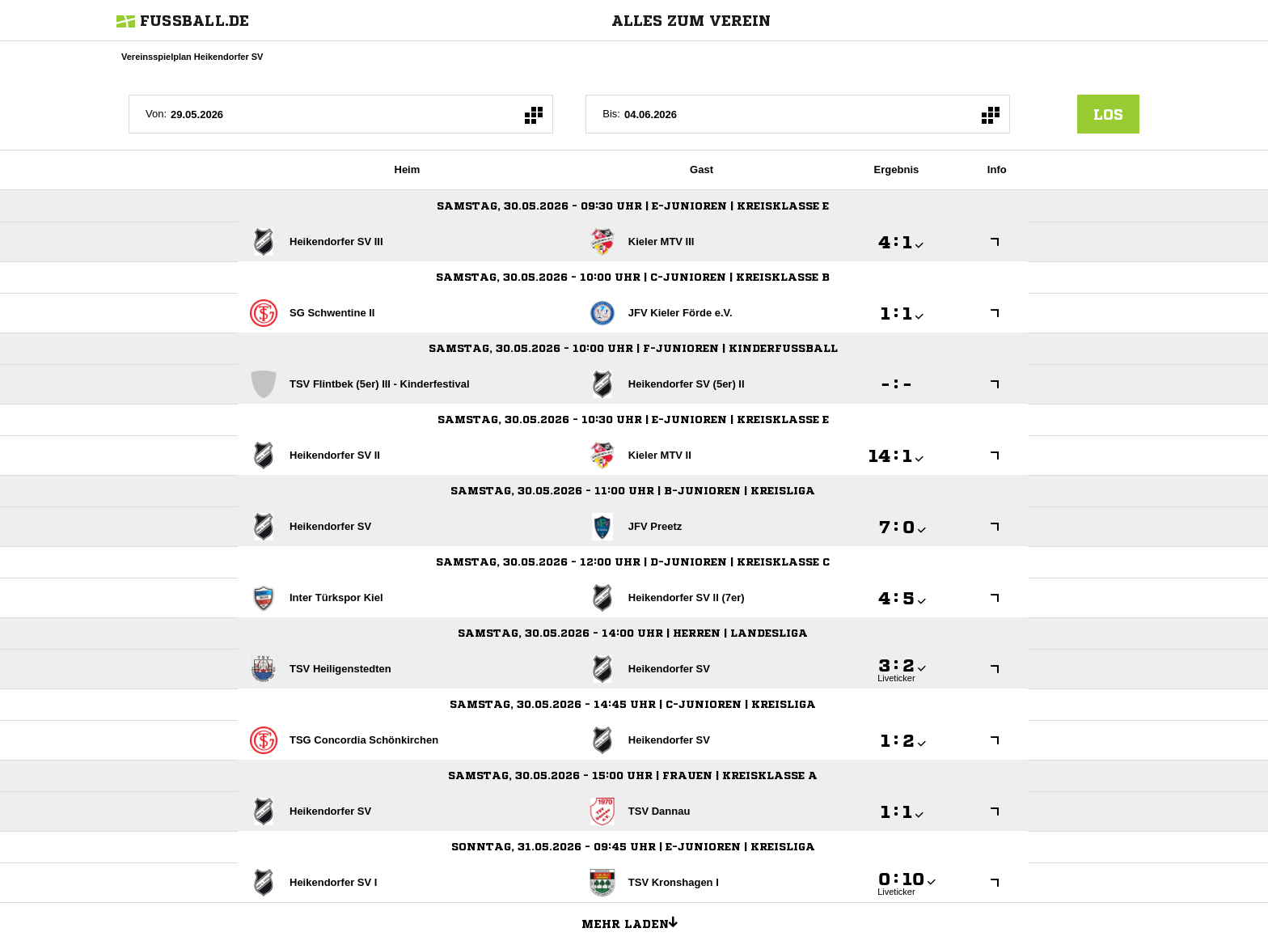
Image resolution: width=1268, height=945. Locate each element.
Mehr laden (635, 921)
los (1108, 114)
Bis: (611, 114)
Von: (156, 114)
